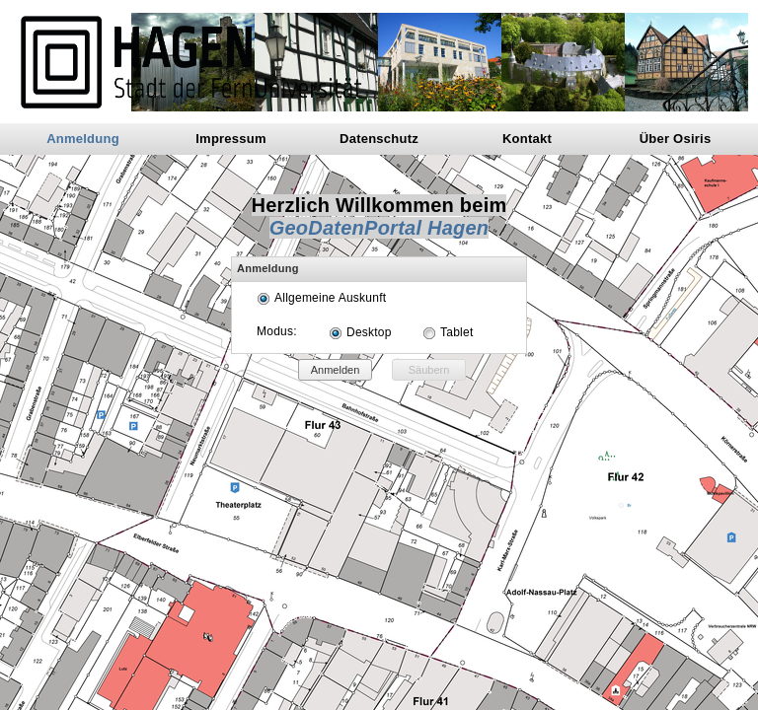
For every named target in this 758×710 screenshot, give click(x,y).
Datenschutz (379, 138)
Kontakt (527, 138)
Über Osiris (676, 138)
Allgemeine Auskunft (330, 298)
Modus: (277, 331)
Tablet (456, 332)
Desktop (369, 332)
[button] (335, 370)
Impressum (230, 138)
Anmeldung (82, 138)
